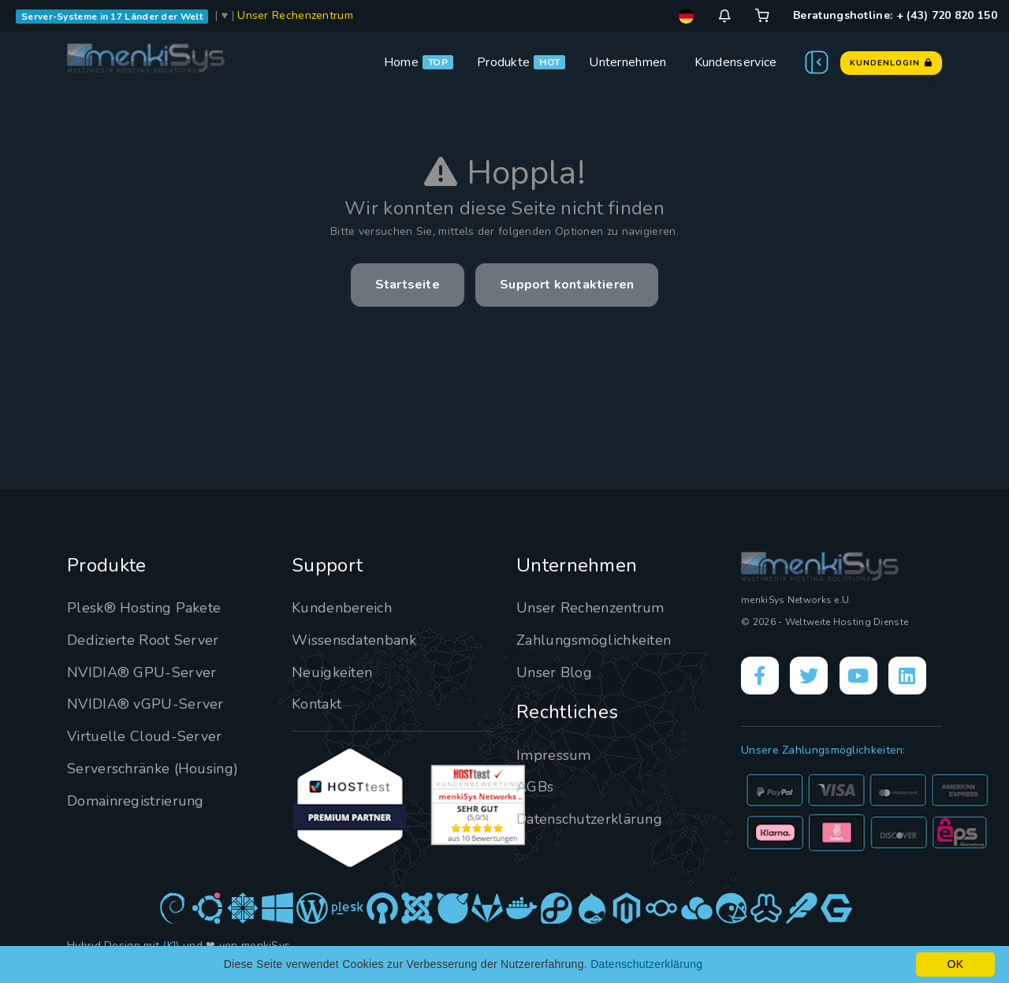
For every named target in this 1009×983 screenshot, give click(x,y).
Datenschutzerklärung (589, 819)
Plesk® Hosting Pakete (144, 607)
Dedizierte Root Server (143, 640)
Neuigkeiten (332, 672)
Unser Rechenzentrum (295, 15)
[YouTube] (858, 675)
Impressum (553, 755)
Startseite (407, 284)
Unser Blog (554, 672)
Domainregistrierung (135, 800)
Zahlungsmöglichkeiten (593, 640)
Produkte (503, 62)
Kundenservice (735, 62)
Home (401, 62)
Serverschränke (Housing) (152, 768)
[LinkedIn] (907, 675)
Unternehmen (627, 62)
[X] (809, 675)
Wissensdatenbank (354, 640)
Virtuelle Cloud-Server (144, 736)
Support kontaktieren (567, 284)
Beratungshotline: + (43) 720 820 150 (895, 15)
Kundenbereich (342, 607)
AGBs (534, 786)
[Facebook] (760, 675)
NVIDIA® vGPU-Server (145, 703)
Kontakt (316, 703)
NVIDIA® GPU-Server (141, 672)
